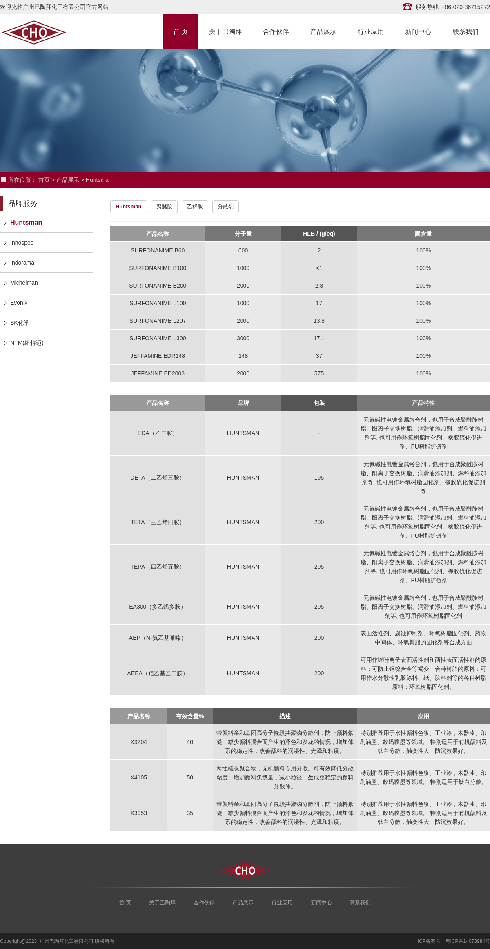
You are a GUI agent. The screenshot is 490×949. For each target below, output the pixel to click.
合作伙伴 (276, 31)
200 (319, 522)
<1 (319, 268)
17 (319, 303)
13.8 (319, 320)
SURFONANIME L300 (157, 338)
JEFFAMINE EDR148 (157, 356)
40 (190, 742)
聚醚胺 (164, 206)
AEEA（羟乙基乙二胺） (157, 673)
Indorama (22, 262)
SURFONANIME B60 (158, 250)
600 (243, 250)
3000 (243, 338)
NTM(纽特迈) (27, 342)
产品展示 (323, 31)
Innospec (21, 242)
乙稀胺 (195, 206)
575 (319, 373)
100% (423, 250)
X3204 (139, 742)
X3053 (139, 813)
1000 (243, 268)
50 (190, 777)
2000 (243, 285)
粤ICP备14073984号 (467, 941)
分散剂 (226, 206)
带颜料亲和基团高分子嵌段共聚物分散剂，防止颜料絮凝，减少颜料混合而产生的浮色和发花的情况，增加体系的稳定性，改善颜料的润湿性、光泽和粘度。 (285, 742)
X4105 (139, 777)
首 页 (180, 31)
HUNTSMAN (243, 433)
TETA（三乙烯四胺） (158, 522)
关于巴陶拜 (225, 31)
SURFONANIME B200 (157, 285)
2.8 (319, 285)
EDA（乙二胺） (158, 433)
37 (319, 356)
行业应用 (371, 31)
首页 (44, 179)
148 (243, 356)
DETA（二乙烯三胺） (157, 477)
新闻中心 (418, 31)
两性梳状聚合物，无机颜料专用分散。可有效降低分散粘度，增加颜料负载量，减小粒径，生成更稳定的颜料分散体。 (285, 777)
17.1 (319, 338)
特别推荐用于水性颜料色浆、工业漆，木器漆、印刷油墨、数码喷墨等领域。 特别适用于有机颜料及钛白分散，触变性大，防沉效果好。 (423, 742)
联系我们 (465, 31)
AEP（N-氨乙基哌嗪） (158, 637)
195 (319, 477)
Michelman (24, 282)
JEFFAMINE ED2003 (158, 373)
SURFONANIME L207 (157, 320)
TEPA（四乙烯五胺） (157, 566)
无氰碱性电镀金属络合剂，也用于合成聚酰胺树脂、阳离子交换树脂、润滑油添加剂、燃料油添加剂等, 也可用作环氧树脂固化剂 (423, 606)
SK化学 (19, 322)
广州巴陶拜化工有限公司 (41, 31)
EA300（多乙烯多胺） (157, 606)
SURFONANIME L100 (157, 303)
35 (190, 813)
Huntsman (99, 179)
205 (319, 566)
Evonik (18, 302)
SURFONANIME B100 (157, 268)
